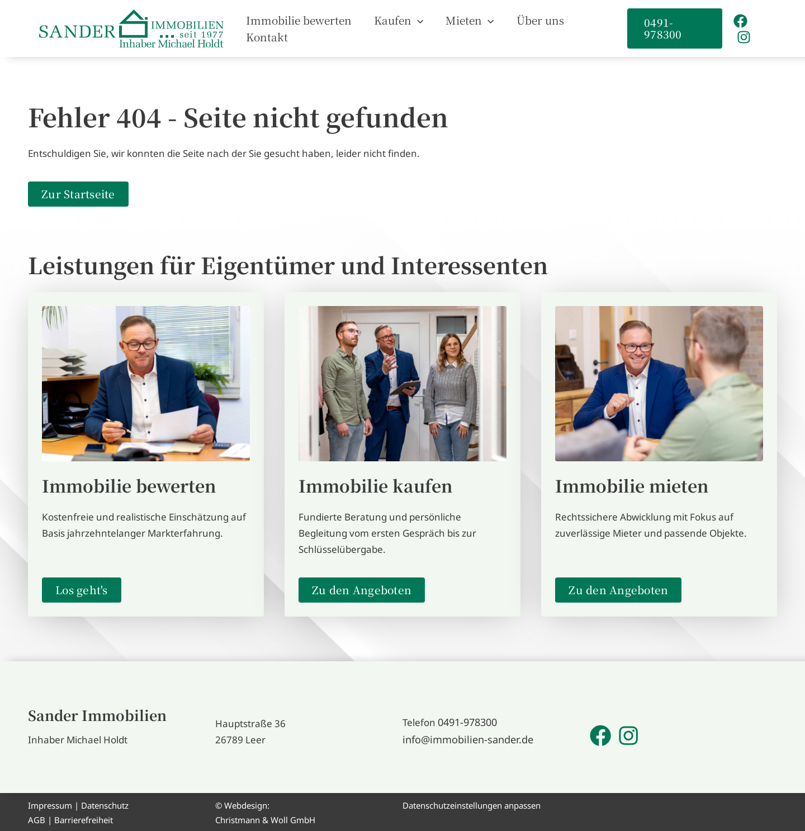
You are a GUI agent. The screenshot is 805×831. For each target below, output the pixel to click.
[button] (425, 27)
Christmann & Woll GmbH (265, 818)
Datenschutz (105, 803)
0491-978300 (467, 721)
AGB (36, 818)
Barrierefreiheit (83, 818)
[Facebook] (738, 28)
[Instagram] (759, 28)
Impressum (50, 803)
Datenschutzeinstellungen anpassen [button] (471, 803)
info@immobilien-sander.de (463, 738)
